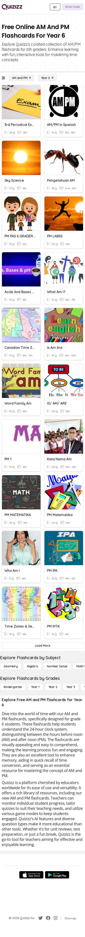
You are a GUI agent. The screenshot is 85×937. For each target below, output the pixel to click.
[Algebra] (32, 666)
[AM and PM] (21, 77)
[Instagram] (56, 918)
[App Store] (31, 874)
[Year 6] (47, 77)
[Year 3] (71, 686)
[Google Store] (57, 874)
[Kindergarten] (13, 686)
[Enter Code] (72, 6)
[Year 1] (35, 686)
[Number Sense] (57, 666)
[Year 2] (53, 686)
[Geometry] (10, 666)
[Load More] (42, 645)
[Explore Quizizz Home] (12, 7)
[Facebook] (48, 918)
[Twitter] (40, 918)
